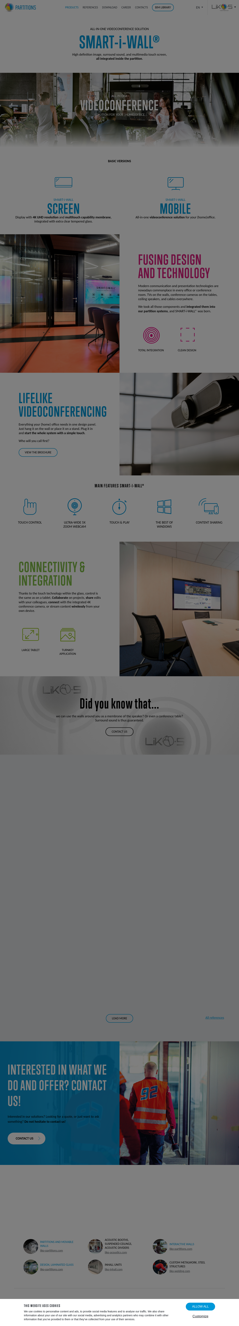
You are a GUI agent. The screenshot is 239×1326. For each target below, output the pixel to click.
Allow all (200, 1306)
